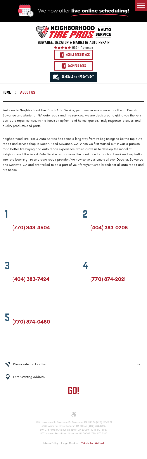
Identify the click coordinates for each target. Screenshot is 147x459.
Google (22, 246)
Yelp (30, 246)
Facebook (14, 246)
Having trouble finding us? (73, 350)
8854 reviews (82, 48)
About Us (27, 92)
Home (7, 92)
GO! (73, 391)
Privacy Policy (50, 443)
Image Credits (69, 443)
